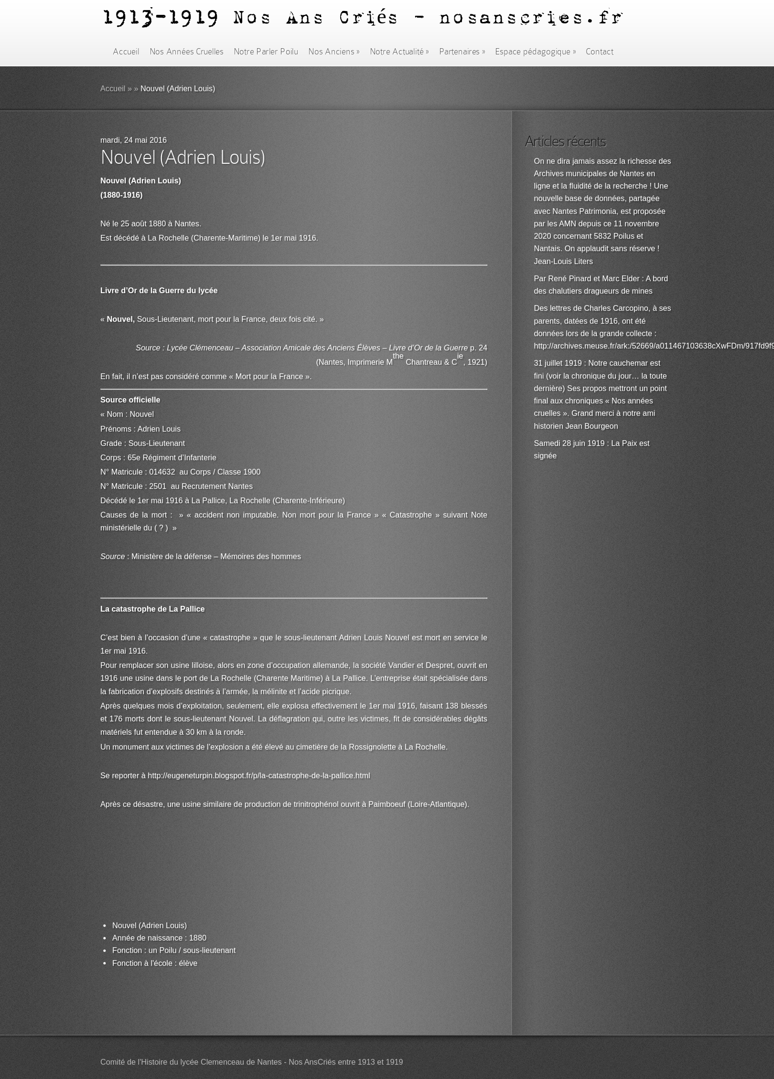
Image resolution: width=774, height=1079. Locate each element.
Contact (599, 51)
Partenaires (462, 51)
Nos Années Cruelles (187, 51)
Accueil (126, 51)
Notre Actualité (399, 51)
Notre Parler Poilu (266, 51)
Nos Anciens (334, 51)
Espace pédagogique (535, 51)
